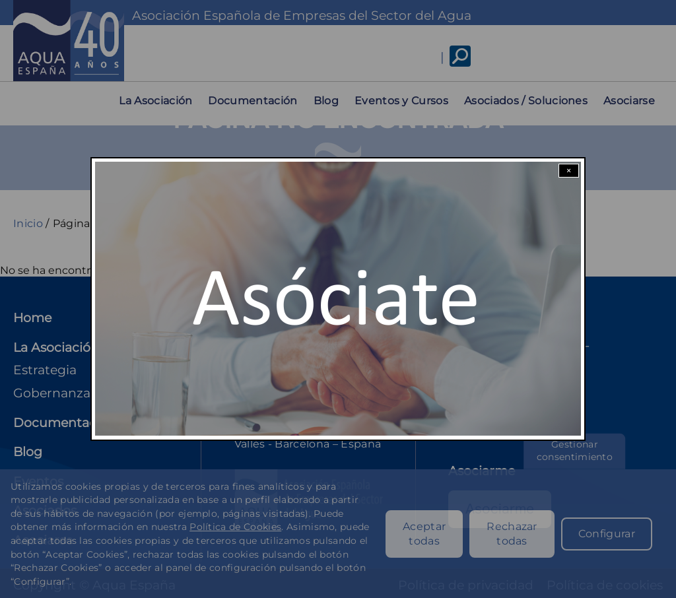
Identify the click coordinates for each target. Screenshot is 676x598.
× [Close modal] (569, 170)
